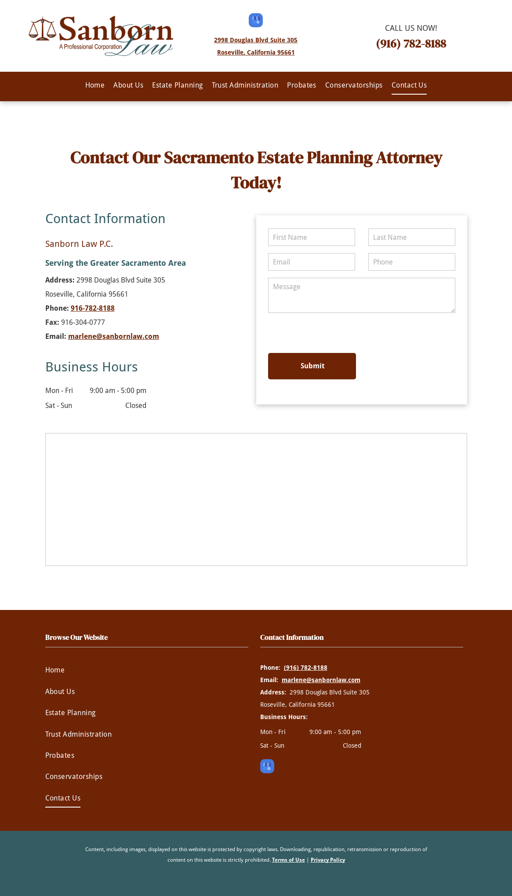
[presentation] (327, 332)
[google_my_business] (256, 21)
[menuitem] (95, 85)
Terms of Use (288, 860)
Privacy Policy (328, 860)
